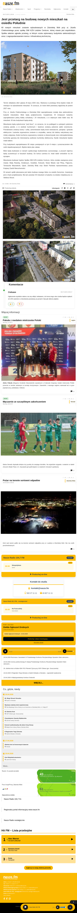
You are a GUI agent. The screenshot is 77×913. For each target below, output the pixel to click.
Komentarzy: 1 (69, 184)
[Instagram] (10, 898)
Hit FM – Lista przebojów (16, 830)
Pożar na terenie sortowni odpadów (21, 480)
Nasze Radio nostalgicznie (14, 820)
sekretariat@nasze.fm (21, 885)
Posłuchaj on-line (38, 574)
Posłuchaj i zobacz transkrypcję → (38, 639)
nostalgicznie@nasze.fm (34, 891)
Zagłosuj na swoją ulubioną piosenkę (38, 868)
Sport (29, 9)
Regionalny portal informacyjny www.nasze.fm (22, 810)
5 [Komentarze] (72, 549)
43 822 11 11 (25, 887)
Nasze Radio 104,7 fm (12, 799)
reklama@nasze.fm (33, 887)
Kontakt (66, 9)
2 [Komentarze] (72, 470)
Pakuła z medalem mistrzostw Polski (22, 320)
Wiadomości (19, 9)
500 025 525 (25, 891)
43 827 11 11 (47, 593)
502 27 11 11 (32, 593)
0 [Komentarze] (72, 391)
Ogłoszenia (57, 9)
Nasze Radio (7, 9)
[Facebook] (4, 898)
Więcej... (38, 683)
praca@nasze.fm (11, 893)
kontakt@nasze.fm (40, 588)
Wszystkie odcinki (38, 642)
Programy (37, 9)
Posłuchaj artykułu (9, 188)
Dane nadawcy (7, 895)
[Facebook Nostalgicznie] (7, 898)
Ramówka (47, 9)
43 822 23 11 (13, 885)
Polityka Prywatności (20, 906)
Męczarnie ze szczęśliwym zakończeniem (24, 401)
